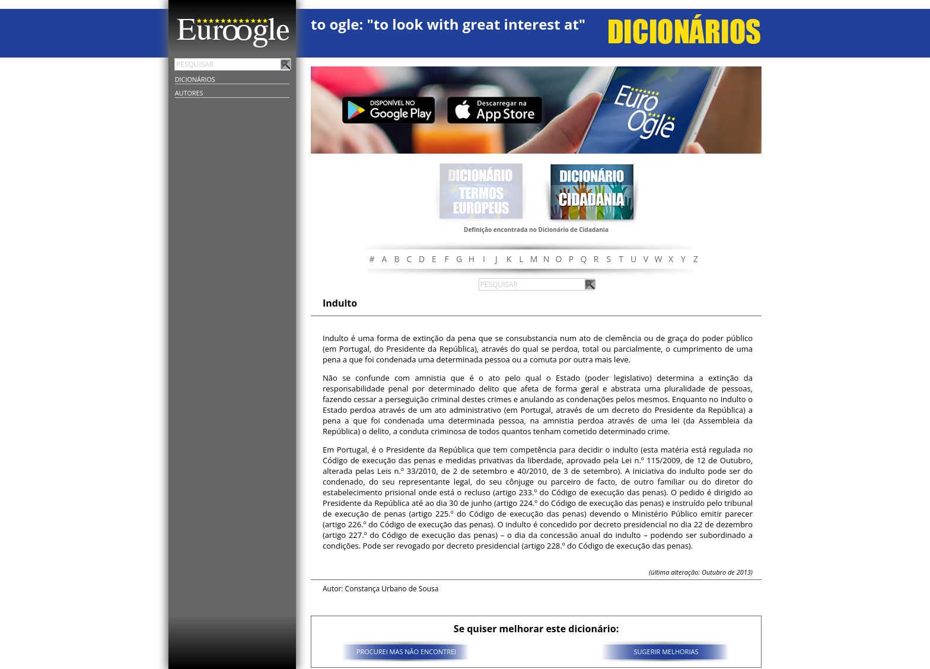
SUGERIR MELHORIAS (666, 651)
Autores (189, 92)
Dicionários (195, 79)
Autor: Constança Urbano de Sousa (380, 589)
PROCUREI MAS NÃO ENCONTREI (406, 651)
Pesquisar (286, 64)
